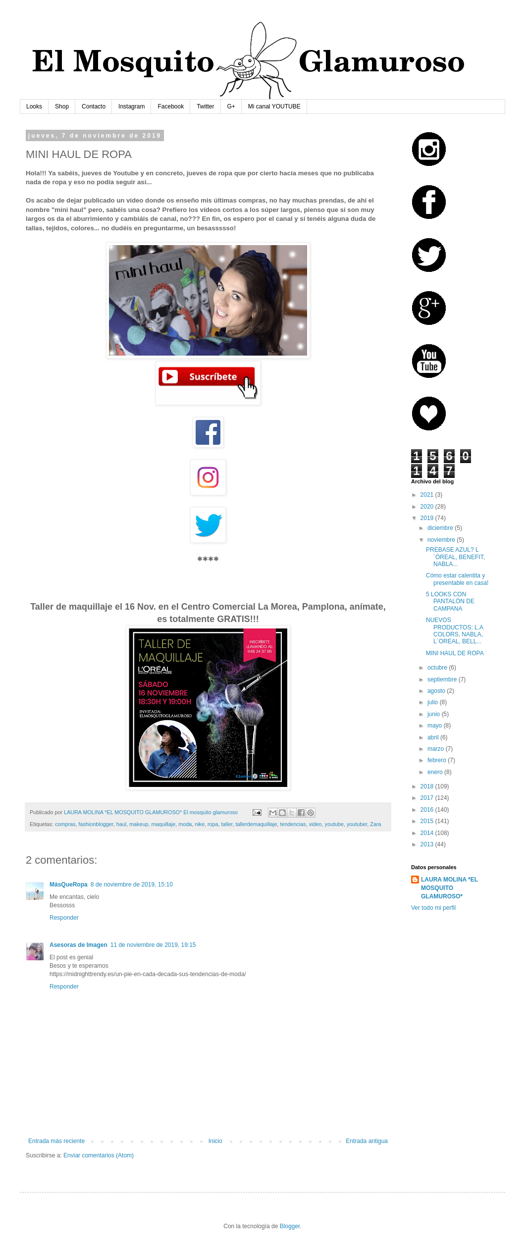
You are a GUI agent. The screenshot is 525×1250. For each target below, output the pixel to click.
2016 (427, 809)
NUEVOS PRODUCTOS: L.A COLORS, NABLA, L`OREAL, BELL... (454, 631)
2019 (427, 518)
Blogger (290, 1226)
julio (433, 702)
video (315, 824)
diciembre (441, 527)
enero (435, 772)
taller (227, 824)
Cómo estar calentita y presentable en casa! (457, 579)
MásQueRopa (69, 884)
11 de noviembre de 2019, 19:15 (153, 944)
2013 (427, 844)
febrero (437, 760)
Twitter (205, 106)
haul (121, 824)
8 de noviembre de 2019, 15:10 (132, 884)
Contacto (93, 106)
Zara (375, 824)
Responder (64, 917)
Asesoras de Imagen (78, 944)
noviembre (442, 539)
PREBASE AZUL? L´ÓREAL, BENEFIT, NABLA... (455, 557)
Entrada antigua (367, 1141)
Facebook (171, 106)
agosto (437, 690)
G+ (231, 106)
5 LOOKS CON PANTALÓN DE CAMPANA (450, 601)
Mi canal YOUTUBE (274, 106)
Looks (34, 106)
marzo (436, 748)
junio (434, 714)
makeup (138, 824)
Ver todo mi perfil (433, 907)
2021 (427, 494)
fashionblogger (95, 824)
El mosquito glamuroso (210, 812)
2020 (427, 506)
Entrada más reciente (56, 1141)
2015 (427, 821)
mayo (435, 725)
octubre (438, 667)
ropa (213, 824)
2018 (427, 786)
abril (433, 737)
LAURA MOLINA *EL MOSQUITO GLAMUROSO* (449, 888)
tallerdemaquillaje (256, 824)
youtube (334, 824)
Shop (62, 106)
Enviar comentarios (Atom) (98, 1155)
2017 (427, 797)
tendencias (293, 824)
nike (200, 824)
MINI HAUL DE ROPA (455, 653)
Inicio (215, 1141)
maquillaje (164, 824)
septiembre (443, 679)
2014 (427, 833)
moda (185, 824)
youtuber (357, 824)
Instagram (131, 106)
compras (65, 824)
